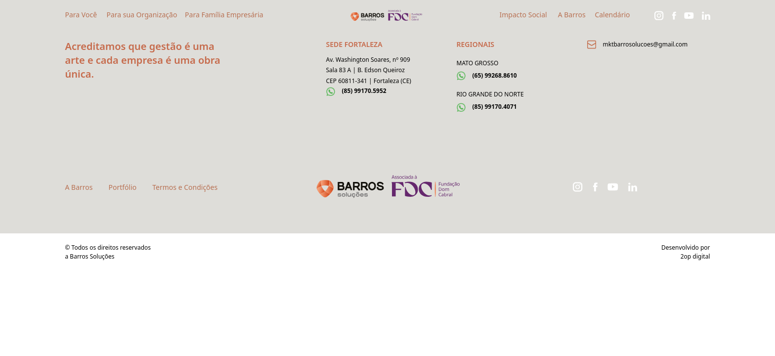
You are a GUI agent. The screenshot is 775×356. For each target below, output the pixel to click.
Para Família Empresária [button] (224, 14)
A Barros (572, 14)
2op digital (695, 256)
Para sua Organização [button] (141, 14)
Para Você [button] (81, 14)
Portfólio (123, 187)
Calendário (612, 14)
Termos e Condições (184, 187)
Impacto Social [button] (523, 14)
